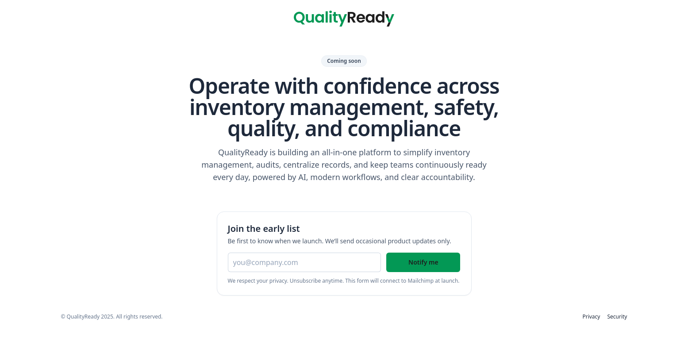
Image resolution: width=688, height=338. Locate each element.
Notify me (423, 262)
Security (617, 316)
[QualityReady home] (344, 19)
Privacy (591, 316)
